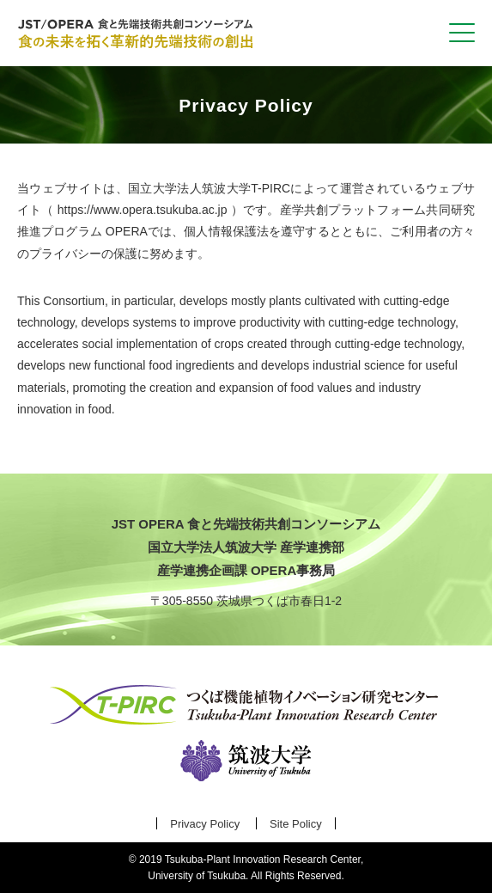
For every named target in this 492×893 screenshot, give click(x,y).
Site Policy (296, 823)
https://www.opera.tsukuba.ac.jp (143, 210)
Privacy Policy (205, 823)
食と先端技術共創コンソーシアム (137, 33)
